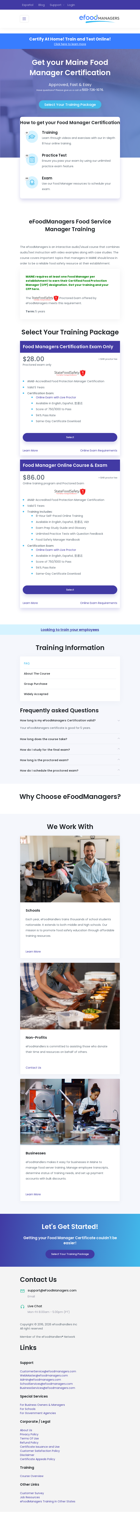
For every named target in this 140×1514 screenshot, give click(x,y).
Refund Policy (29, 1445)
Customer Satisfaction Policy (40, 1453)
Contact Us (33, 1070)
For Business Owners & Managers (42, 1407)
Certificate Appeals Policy (37, 1461)
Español (27, 5)
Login (71, 5)
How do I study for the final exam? (46, 751)
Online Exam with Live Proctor (56, 398)
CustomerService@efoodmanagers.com (48, 1374)
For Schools (27, 1411)
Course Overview (31, 1478)
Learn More (30, 451)
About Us (26, 1432)
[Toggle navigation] (24, 19)
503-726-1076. (93, 90)
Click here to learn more (70, 44)
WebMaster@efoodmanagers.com (44, 1378)
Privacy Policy (29, 1436)
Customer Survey (32, 1495)
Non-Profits (36, 1039)
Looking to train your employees (70, 630)
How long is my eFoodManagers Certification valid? (59, 721)
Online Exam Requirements (98, 451)
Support (56, 5)
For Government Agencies (38, 1415)
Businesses (36, 1155)
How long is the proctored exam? (45, 761)
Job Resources (30, 1499)
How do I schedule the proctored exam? (50, 772)
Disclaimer (27, 1457)
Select (70, 437)
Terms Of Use (29, 1441)
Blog (41, 5)
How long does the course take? (44, 740)
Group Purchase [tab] (35, 684)
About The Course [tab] (37, 674)
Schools (33, 912)
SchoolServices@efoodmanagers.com (46, 1386)
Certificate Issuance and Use (40, 1449)
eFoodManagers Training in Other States (47, 1504)
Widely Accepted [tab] (36, 695)
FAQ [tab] (27, 664)
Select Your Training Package (70, 104)
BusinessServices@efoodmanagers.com (47, 1390)
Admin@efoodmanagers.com (40, 1382)
